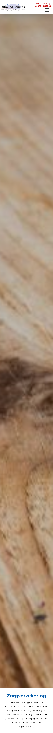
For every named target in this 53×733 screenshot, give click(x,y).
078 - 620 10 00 (44, 6)
